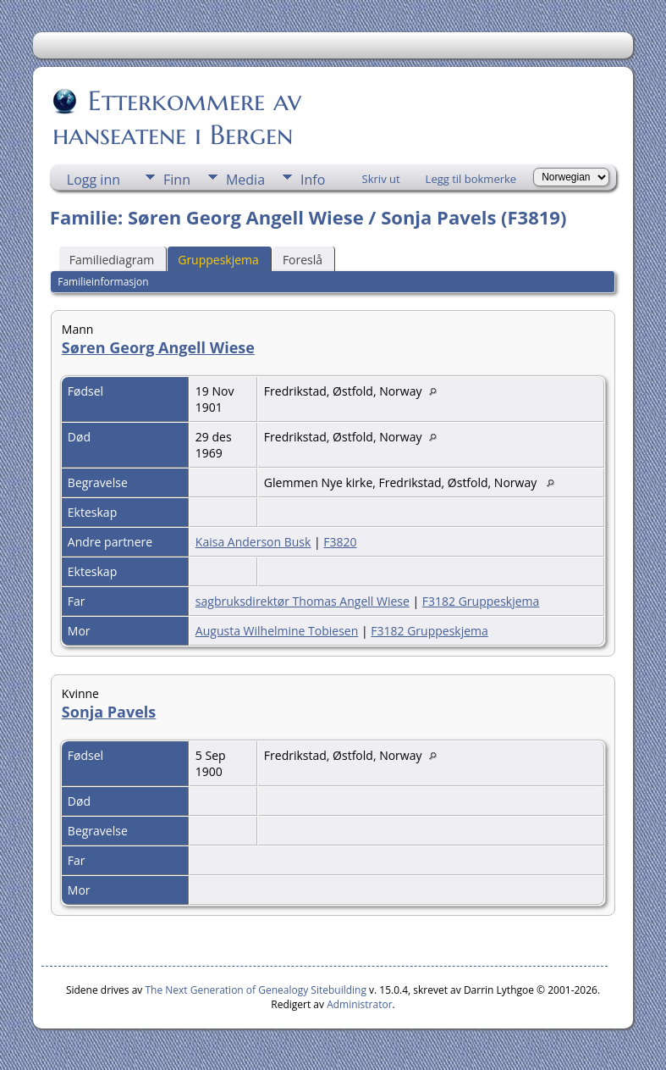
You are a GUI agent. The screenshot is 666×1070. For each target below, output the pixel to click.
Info (312, 179)
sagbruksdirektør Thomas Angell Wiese (302, 601)
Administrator (359, 1004)
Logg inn (93, 179)
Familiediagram (111, 260)
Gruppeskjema (218, 260)
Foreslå (302, 260)
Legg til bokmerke (471, 178)
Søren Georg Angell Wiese (158, 347)
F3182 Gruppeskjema (481, 601)
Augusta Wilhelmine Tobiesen (276, 631)
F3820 (339, 542)
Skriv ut (381, 178)
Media (245, 179)
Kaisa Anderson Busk (253, 542)
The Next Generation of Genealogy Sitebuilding (255, 990)
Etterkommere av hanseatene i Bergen (176, 118)
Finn (176, 179)
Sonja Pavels (109, 711)
